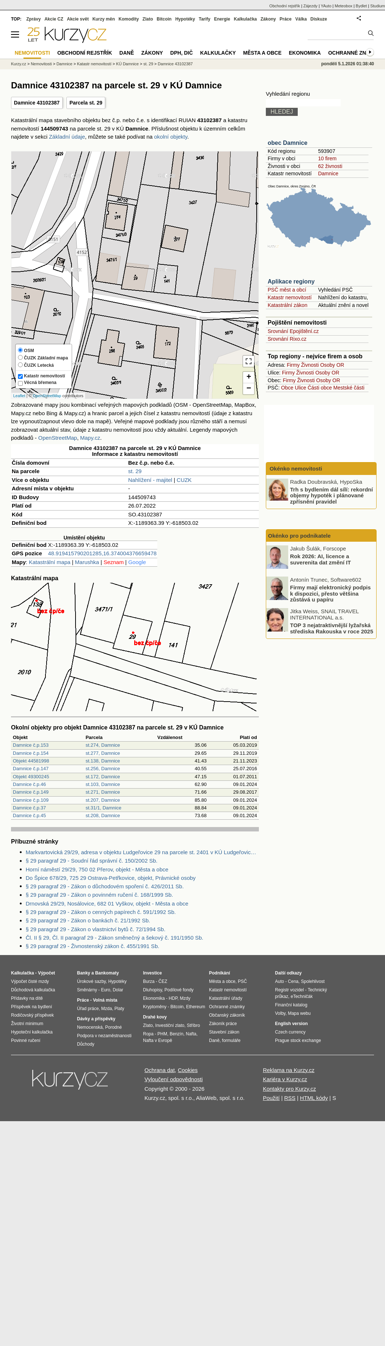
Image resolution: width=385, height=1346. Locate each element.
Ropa (148, 1033)
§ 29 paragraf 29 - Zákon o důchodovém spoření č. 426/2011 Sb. (105, 886)
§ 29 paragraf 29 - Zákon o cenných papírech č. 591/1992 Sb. (101, 912)
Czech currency (290, 1032)
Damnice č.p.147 (31, 768)
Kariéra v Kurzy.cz (285, 1079)
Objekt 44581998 (31, 761)
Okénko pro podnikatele (299, 536)
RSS (290, 1098)
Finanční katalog (291, 1004)
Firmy (293, 365)
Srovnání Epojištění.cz (293, 331)
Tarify (204, 19)
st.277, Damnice (102, 753)
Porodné (113, 1027)
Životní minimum (27, 1023)
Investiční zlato (169, 1025)
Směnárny (87, 989)
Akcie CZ (53, 19)
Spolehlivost (313, 981)
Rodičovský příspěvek (32, 1015)
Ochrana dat (159, 1070)
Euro (105, 989)
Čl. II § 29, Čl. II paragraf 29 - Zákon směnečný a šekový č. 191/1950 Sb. (114, 937)
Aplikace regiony (291, 281)
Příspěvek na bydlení (31, 1006)
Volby (280, 1013)
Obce (287, 388)
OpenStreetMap (47, 396)
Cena (293, 981)
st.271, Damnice (102, 792)
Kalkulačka (245, 19)
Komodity (128, 19)
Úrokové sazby (91, 981)
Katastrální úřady (225, 998)
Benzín (176, 1033)
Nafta (191, 1033)
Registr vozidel (289, 989)
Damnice (328, 173)
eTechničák (302, 996)
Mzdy (185, 998)
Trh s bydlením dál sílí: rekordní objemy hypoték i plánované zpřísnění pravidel (331, 495)
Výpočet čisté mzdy (30, 981)
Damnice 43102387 (37, 103)
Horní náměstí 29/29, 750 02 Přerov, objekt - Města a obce (97, 869)
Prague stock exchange (298, 1040)
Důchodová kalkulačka (33, 989)
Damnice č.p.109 (31, 800)
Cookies (188, 1070)
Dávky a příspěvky (96, 1018)
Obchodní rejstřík (285, 6)
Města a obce (262, 53)
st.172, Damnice (102, 776)
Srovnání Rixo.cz (287, 339)
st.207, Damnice (102, 800)
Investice (152, 973)
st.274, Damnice (102, 745)
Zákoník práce (223, 1023)
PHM (162, 1033)
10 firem (327, 158)
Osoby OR (332, 365)
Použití (271, 1098)
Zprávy (33, 19)
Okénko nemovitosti (295, 468)
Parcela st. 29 (85, 103)
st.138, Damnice (102, 761)
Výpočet (46, 973)
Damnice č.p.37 (29, 808)
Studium (377, 6)
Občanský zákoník (227, 1015)
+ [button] (248, 377)
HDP (173, 998)
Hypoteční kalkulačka (31, 1032)
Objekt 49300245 (31, 776)
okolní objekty (170, 136)
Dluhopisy (152, 989)
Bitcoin (164, 19)
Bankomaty (107, 973)
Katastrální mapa (49, 562)
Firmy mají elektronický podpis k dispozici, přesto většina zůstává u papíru (330, 593)
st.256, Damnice (102, 768)
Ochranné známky (354, 53)
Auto (279, 981)
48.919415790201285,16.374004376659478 (102, 553)
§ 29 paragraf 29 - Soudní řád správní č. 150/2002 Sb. (91, 860)
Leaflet (19, 396)
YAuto (326, 6)
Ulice (300, 388)
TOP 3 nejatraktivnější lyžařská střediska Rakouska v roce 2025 (331, 628)
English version (291, 1023)
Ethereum (195, 1006)
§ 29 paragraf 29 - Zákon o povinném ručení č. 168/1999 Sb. (99, 895)
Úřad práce (88, 1008)
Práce (286, 19)
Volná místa (105, 1000)
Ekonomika (305, 53)
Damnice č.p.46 (29, 784)
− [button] (248, 388)
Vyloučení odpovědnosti (173, 1079)
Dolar (118, 989)
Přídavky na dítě (27, 998)
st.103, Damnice (102, 784)
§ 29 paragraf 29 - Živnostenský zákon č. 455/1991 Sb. (92, 946)
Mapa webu (299, 1013)
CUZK (184, 480)
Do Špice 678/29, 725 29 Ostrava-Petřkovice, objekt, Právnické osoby (111, 878)
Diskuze (319, 19)
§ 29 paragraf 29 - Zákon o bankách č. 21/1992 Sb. (88, 920)
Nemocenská (90, 1027)
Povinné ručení (25, 1040)
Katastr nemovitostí (290, 297)
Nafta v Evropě (157, 1040)
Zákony (268, 19)
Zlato (148, 19)
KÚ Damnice (127, 64)
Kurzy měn (103, 19)
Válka (301, 19)
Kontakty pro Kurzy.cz (289, 1089)
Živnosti (310, 365)
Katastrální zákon (287, 305)
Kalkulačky (218, 53)
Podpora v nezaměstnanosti (104, 1035)
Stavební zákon (224, 1032)
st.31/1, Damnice (103, 808)
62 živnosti (330, 166)
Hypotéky (185, 19)
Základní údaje (67, 136)
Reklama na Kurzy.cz (289, 1070)
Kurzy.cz (18, 64)
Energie (222, 19)
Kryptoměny (154, 1006)
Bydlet (361, 6)
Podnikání (219, 973)
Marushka (87, 562)
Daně (127, 53)
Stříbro (193, 1025)
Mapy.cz (90, 438)
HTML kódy (314, 1098)
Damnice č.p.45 (29, 815)
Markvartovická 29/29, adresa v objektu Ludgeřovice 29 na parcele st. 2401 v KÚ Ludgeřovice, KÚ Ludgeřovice (142, 852)
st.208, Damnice (102, 815)
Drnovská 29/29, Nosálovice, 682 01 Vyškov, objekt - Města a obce (107, 903)
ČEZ (162, 981)
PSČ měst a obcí (287, 290)
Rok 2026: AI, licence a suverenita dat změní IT (320, 559)
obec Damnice (287, 143)
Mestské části (348, 388)
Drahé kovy (155, 1017)
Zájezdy (310, 6)
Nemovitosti (41, 64)
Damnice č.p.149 (31, 792)
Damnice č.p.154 (31, 753)
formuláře (231, 1040)
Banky (83, 973)
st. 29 (135, 471)
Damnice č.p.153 (31, 745)
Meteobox (343, 6)
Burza (148, 981)
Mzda (106, 1008)
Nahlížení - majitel (150, 480)
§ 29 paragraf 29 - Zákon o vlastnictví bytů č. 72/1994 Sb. (95, 929)
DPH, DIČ (181, 53)
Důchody (85, 1044)
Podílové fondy (178, 989)
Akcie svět (78, 19)
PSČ (242, 981)
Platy (119, 1008)
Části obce (320, 388)
